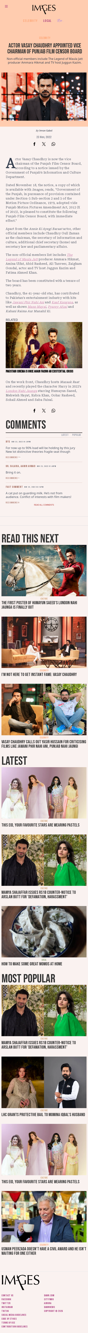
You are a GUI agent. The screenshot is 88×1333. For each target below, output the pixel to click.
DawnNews (49, 1307)
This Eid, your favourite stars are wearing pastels (40, 825)
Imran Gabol (45, 130)
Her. (60, 21)
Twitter (5, 1303)
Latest (64, 435)
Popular (76, 435)
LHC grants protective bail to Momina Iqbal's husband (43, 1114)
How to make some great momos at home (31, 964)
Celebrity (30, 20)
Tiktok (5, 1311)
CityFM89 (49, 1299)
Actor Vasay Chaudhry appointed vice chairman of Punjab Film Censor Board (44, 48)
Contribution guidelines (14, 1326)
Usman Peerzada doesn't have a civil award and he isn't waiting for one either (43, 1251)
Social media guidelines (13, 1314)
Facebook (6, 1299)
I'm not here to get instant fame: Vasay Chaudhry (39, 674)
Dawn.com (49, 1295)
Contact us (7, 1295)
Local (47, 20)
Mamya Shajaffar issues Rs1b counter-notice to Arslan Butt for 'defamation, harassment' (38, 895)
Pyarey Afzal (57, 306)
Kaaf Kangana (62, 302)
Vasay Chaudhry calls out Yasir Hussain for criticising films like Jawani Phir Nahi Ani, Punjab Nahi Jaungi (43, 744)
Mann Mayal (37, 306)
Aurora (47, 1303)
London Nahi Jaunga (21, 391)
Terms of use (8, 1322)
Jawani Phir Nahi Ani (28, 302)
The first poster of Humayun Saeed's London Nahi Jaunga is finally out (39, 605)
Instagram (7, 1307)
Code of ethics (9, 1318)
